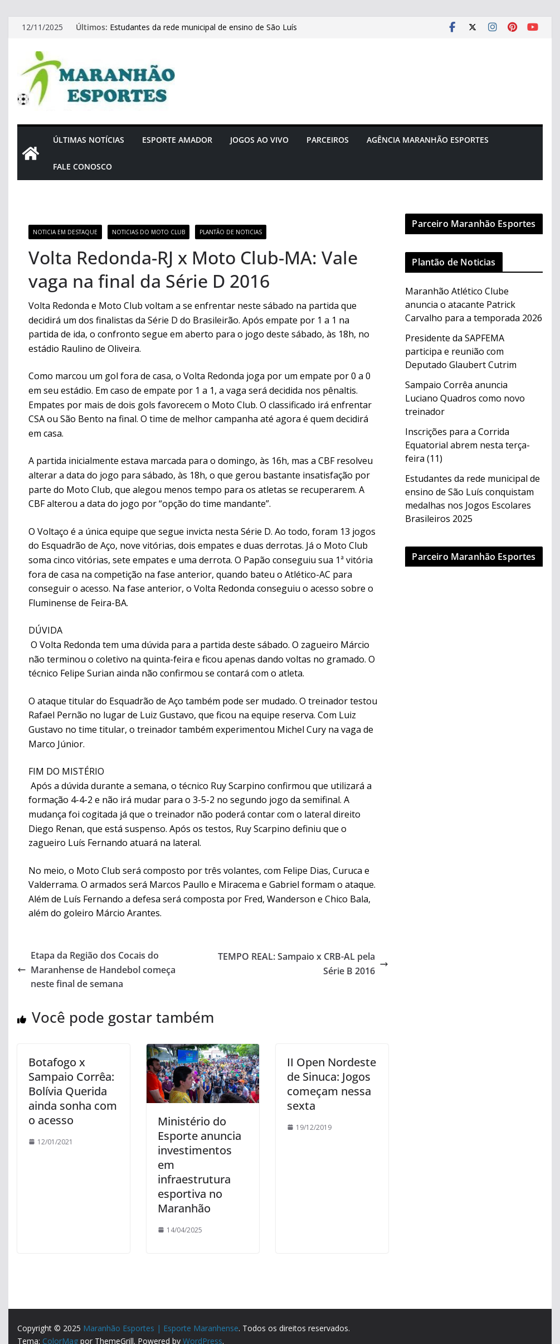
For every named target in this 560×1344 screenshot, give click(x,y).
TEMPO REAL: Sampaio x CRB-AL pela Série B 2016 (303, 963)
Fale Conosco (82, 166)
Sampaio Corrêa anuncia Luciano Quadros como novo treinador (465, 398)
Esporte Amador (177, 139)
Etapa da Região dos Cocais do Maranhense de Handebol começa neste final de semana (96, 969)
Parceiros (327, 139)
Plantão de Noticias (230, 232)
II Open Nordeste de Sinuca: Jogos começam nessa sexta (331, 1084)
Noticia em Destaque (65, 232)
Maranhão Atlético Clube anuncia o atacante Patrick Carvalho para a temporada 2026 (473, 304)
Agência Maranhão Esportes (428, 139)
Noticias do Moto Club (148, 232)
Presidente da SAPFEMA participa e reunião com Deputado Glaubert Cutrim (461, 351)
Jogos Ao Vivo (259, 139)
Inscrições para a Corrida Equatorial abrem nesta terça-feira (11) (467, 445)
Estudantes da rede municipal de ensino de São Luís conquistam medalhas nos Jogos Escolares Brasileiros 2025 (217, 32)
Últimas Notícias (88, 139)
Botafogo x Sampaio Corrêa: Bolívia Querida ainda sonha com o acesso (72, 1091)
